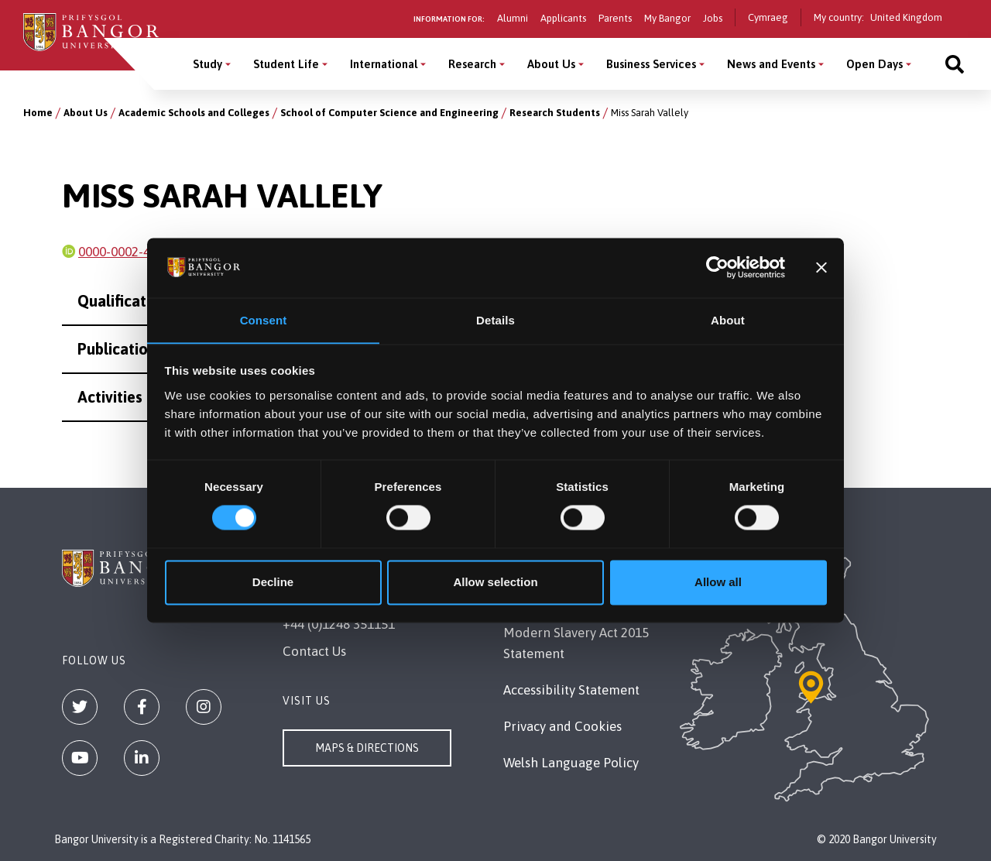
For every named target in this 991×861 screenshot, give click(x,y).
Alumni (512, 18)
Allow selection (495, 582)
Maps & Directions (367, 748)
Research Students (554, 112)
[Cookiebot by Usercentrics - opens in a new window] (717, 267)
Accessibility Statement (571, 690)
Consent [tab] (263, 320)
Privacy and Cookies (562, 726)
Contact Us (314, 651)
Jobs (712, 18)
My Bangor (667, 18)
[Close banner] (821, 267)
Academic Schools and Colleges (193, 112)
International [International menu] (383, 63)
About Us (85, 112)
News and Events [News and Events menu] (771, 63)
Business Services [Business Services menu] (651, 63)
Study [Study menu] (207, 63)
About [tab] (728, 320)
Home (38, 112)
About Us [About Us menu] (551, 63)
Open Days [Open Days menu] (874, 63)
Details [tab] (495, 320)
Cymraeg (768, 17)
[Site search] (954, 64)
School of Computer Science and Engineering (389, 112)
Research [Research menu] (472, 63)
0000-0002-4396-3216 (141, 251)
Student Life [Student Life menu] (286, 63)
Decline (272, 582)
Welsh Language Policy (571, 762)
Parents (615, 18)
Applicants (563, 18)
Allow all (718, 582)
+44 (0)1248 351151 (339, 624)
